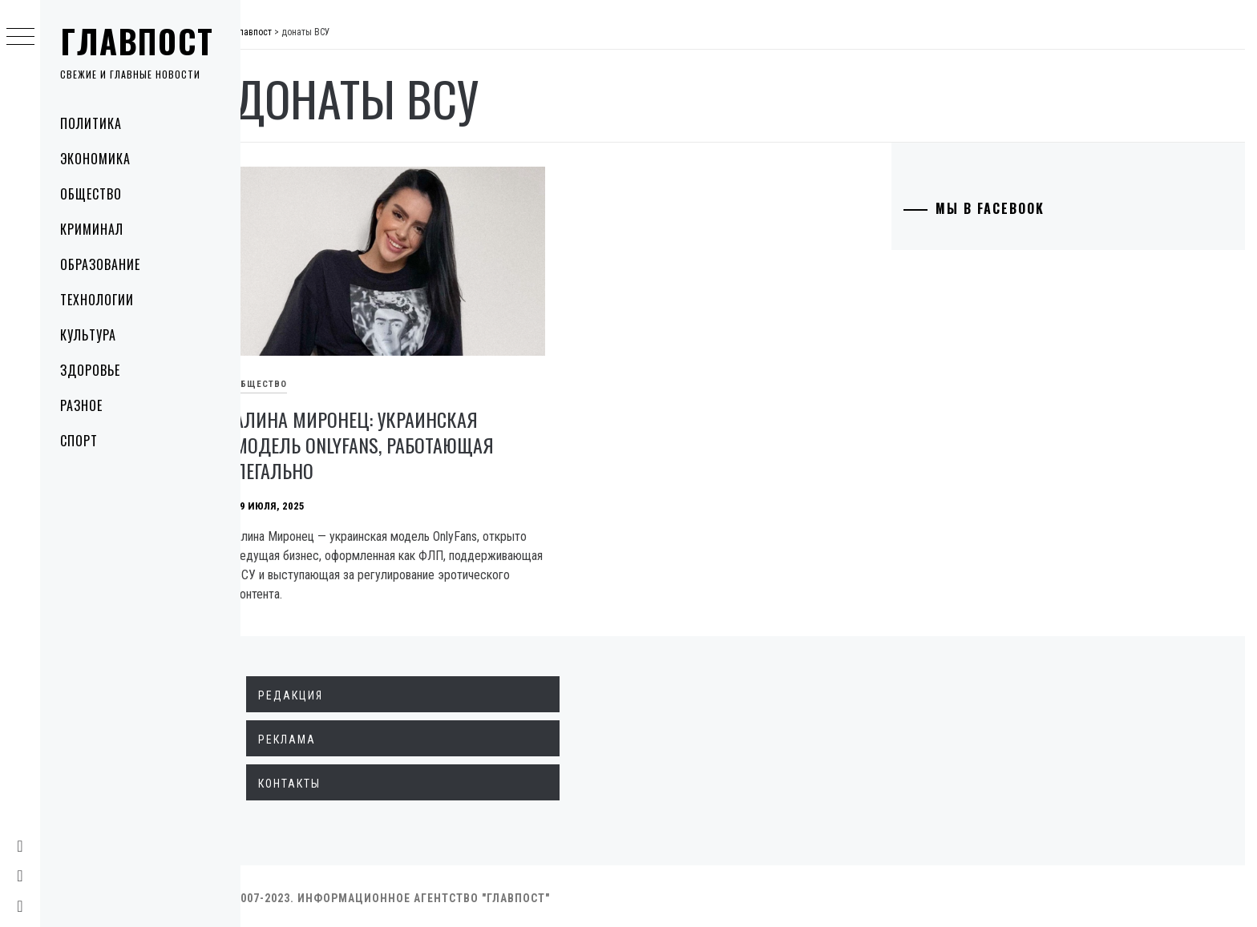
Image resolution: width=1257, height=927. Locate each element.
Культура (88, 335)
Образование (100, 264)
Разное (81, 405)
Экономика (95, 158)
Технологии (97, 299)
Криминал (91, 229)
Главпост (137, 41)
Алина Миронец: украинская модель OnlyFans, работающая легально (382, 441)
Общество (91, 194)
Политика (91, 123)
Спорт (79, 440)
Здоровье (90, 370)
